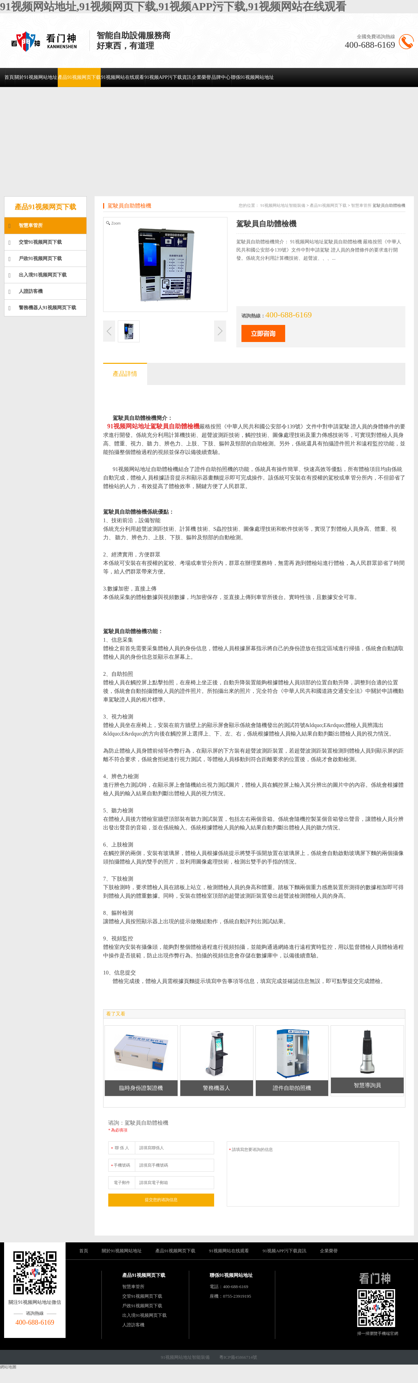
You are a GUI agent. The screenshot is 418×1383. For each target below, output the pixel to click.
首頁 (9, 77)
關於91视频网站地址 (35, 77)
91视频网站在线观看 (122, 77)
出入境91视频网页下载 (38, 275)
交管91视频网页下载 (35, 243)
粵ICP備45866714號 (238, 1357)
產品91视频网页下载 (79, 77)
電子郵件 (122, 1182)
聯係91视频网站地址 (252, 77)
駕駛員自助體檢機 (129, 206)
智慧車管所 (26, 226)
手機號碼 (120, 1164)
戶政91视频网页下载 (35, 259)
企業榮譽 (201, 77)
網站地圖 (8, 1367)
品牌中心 (221, 77)
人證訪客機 (26, 292)
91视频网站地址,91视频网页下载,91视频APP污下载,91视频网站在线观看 (173, 6)
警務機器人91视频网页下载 (42, 308)
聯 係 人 (119, 1146)
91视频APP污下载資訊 (168, 77)
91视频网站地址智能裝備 (282, 205)
